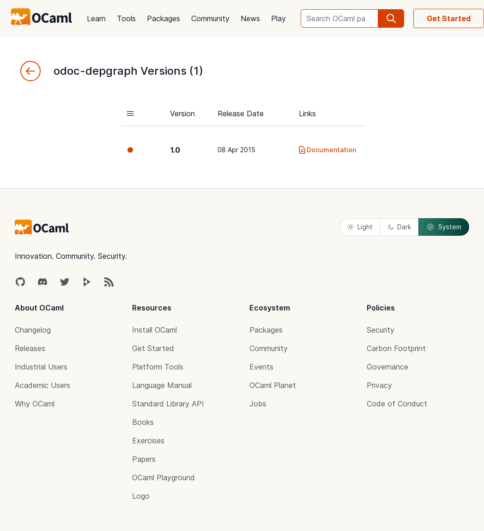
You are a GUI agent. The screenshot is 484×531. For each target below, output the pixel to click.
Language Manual (162, 385)
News (250, 18)
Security (380, 329)
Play (278, 18)
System (443, 227)
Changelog (33, 329)
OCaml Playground (163, 477)
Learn (96, 18)
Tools (126, 18)
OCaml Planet (272, 385)
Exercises (148, 440)
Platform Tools (157, 366)
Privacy (379, 385)
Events (261, 366)
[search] (391, 18)
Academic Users (42, 385)
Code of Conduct (397, 403)
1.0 (175, 150)
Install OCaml (154, 329)
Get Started (449, 18)
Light (360, 227)
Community (210, 18)
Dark (399, 227)
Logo (141, 496)
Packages (163, 18)
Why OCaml (34, 403)
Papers (144, 459)
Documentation (326, 150)
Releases (30, 348)
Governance (387, 366)
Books (143, 422)
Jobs (257, 403)
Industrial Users (41, 366)
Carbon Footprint (396, 348)
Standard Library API (168, 403)
